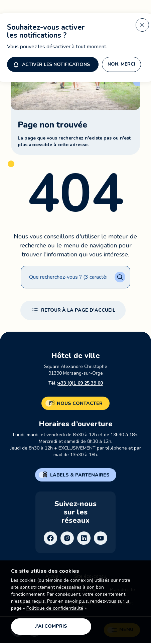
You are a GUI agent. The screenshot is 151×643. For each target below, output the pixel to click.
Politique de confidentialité (54, 608)
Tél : (75, 383)
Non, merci (121, 63)
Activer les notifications (51, 63)
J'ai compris (51, 626)
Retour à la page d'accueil (73, 310)
